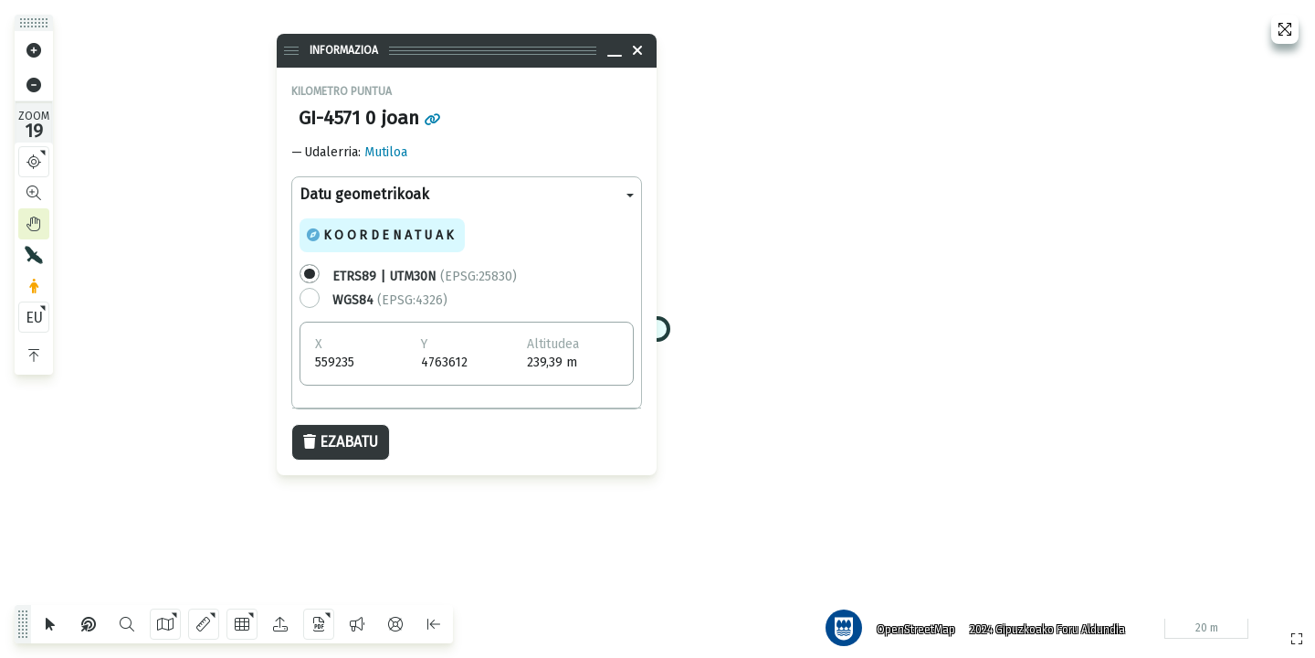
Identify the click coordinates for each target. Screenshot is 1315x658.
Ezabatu (340, 442)
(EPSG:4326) (389, 300)
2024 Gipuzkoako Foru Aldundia (1043, 626)
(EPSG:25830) (424, 276)
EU (34, 317)
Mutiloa (385, 152)
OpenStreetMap (912, 626)
